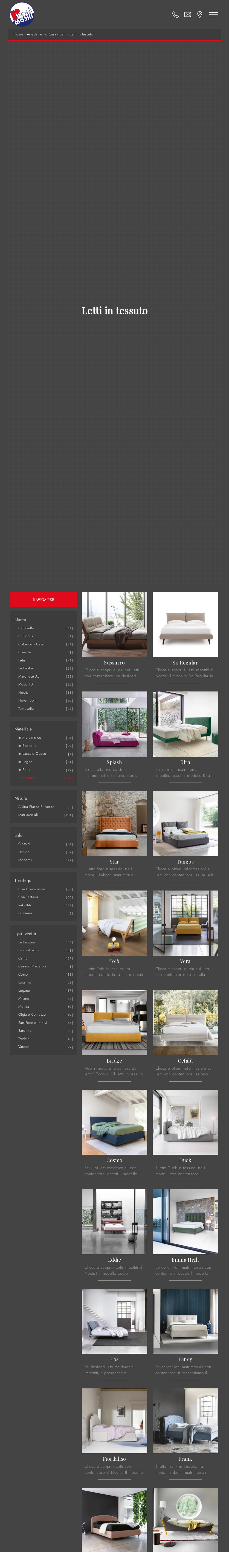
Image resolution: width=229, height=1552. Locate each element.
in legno (25, 761)
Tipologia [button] (24, 881)
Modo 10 (25, 684)
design (24, 852)
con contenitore (31, 889)
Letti (63, 34)
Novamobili (27, 700)
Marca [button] (20, 620)
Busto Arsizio (28, 950)
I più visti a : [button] (27, 934)
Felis (22, 660)
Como (23, 974)
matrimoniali (28, 814)
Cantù (23, 958)
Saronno (25, 1030)
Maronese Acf (29, 676)
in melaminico (29, 737)
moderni (25, 859)
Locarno (24, 982)
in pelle (24, 769)
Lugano (24, 990)
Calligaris (25, 636)
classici (24, 843)
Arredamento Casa (41, 34)
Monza (23, 1006)
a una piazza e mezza (36, 806)
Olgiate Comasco (32, 1014)
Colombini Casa (31, 644)
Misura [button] (21, 798)
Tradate (24, 1038)
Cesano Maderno (32, 966)
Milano (23, 998)
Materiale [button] (23, 729)
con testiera (28, 897)
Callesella (26, 628)
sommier (25, 913)
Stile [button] (19, 835)
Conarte (24, 652)
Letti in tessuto (81, 34)
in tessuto (27, 777)
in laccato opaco (32, 753)
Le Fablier (26, 668)
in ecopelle (27, 745)
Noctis (23, 692)
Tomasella (26, 708)
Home (18, 34)
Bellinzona (26, 942)
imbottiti (24, 905)
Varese (23, 1046)
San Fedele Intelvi (32, 1022)
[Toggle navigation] (213, 14)
